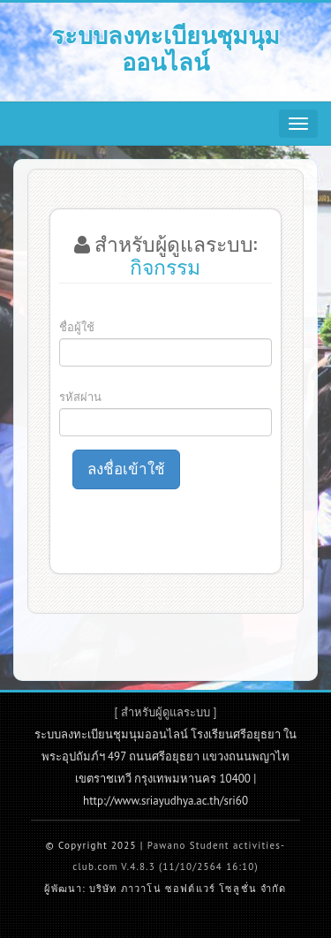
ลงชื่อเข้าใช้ (126, 469)
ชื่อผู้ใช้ (76, 327)
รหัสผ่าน (80, 397)
